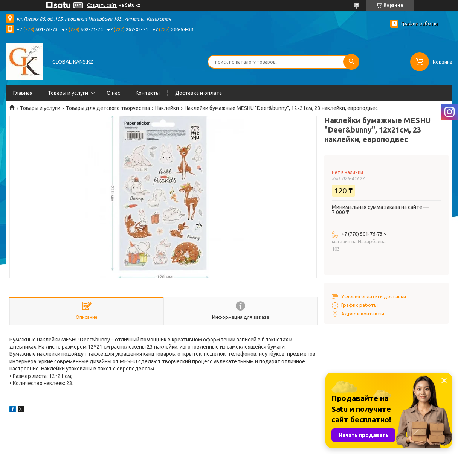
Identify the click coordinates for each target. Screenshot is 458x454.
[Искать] (351, 62)
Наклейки (167, 108)
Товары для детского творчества (108, 108)
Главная (22, 93)
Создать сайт (102, 5)
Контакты (148, 93)
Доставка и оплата (198, 93)
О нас (113, 93)
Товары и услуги (68, 93)
